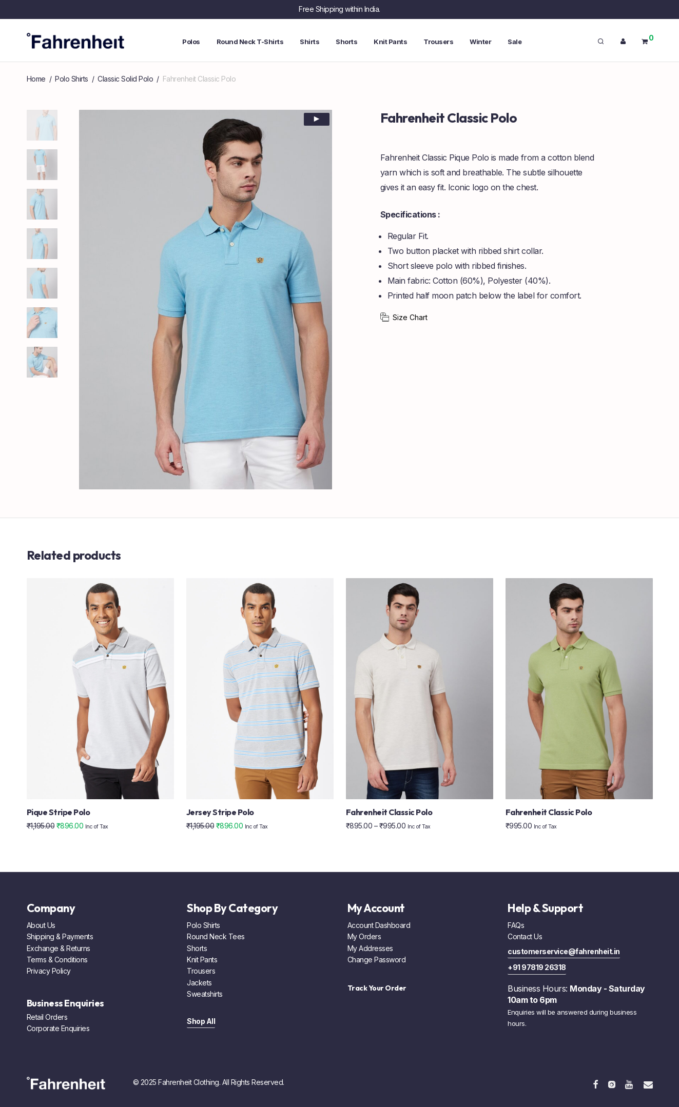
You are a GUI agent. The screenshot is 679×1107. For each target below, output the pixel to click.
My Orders (364, 936)
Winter (480, 41)
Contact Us (525, 936)
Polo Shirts (71, 78)
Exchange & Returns (58, 948)
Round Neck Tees (216, 936)
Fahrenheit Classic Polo (389, 812)
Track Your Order (376, 988)
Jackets (199, 982)
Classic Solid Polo (125, 78)
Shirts (309, 41)
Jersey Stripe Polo (220, 812)
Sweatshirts (205, 994)
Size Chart (410, 317)
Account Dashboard (379, 925)
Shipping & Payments (60, 936)
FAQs (516, 925)
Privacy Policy (49, 970)
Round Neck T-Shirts (250, 41)
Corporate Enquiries (58, 1028)
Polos (191, 41)
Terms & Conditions (57, 959)
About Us (41, 925)
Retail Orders (47, 1017)
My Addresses (370, 948)
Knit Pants (390, 41)
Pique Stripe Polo (58, 812)
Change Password (376, 959)
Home (36, 78)
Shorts (346, 41)
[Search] (600, 41)
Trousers (438, 41)
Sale (514, 41)
